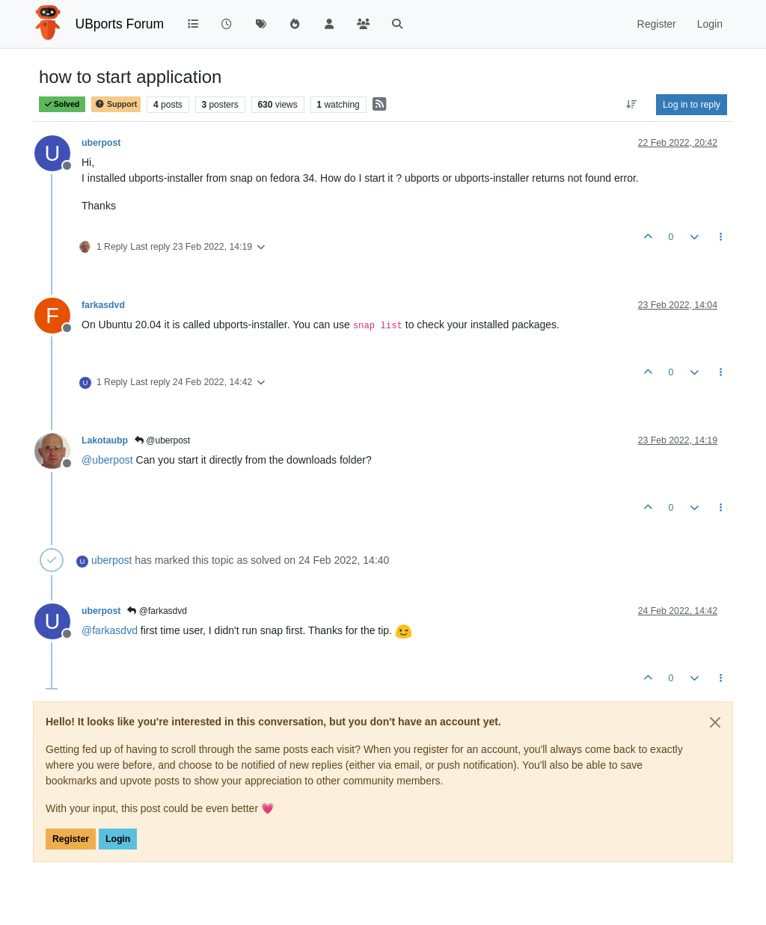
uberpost (101, 143)
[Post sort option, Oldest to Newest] (631, 104)
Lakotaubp (105, 440)
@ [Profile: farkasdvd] (110, 630)
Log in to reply (691, 104)
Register (70, 839)
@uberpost (162, 440)
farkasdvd (103, 305)
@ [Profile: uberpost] (107, 460)
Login (117, 839)
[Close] (715, 722)
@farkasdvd (157, 611)
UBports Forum (120, 23)
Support (116, 104)
